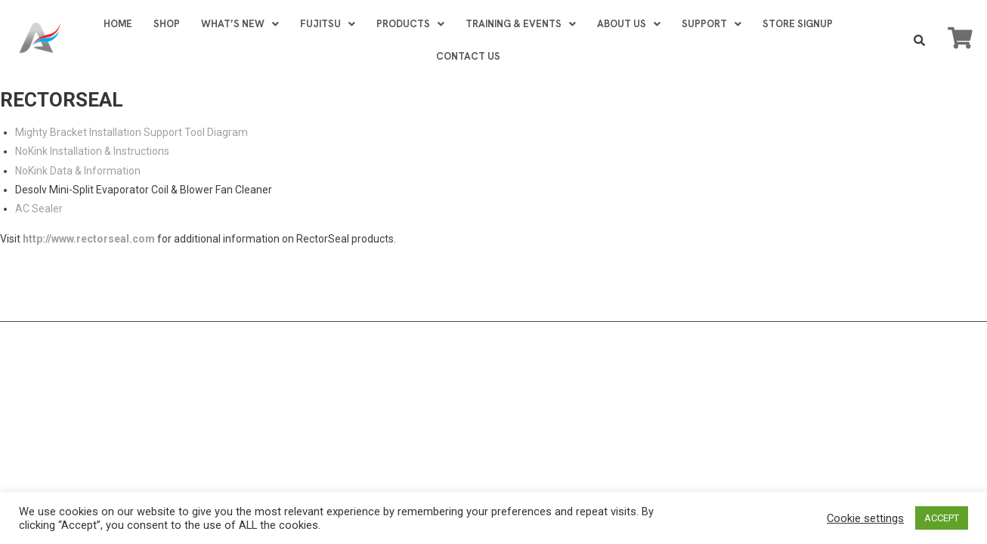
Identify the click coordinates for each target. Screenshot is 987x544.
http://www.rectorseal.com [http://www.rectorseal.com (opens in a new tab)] (89, 239)
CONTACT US (468, 56)
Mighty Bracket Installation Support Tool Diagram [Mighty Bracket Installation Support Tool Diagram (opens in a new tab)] (131, 132)
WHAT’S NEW (240, 23)
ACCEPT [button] (941, 518)
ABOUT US (629, 23)
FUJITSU (327, 23)
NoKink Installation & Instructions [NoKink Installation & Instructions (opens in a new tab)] (92, 151)
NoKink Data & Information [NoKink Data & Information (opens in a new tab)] (78, 171)
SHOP (166, 23)
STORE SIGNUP (798, 23)
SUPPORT (711, 23)
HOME (118, 23)
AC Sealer (39, 208)
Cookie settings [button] (865, 518)
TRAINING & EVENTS (521, 23)
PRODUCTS (410, 23)
